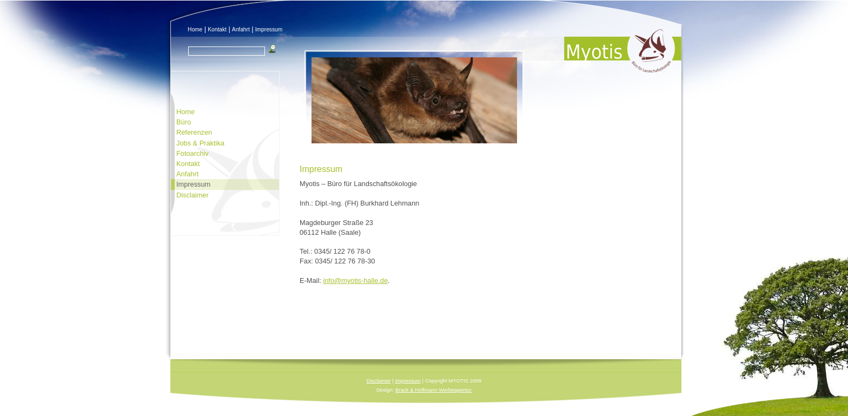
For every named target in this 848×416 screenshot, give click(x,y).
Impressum (269, 29)
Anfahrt (241, 29)
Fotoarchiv (192, 153)
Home (195, 29)
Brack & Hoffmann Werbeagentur (433, 390)
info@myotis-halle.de (355, 280)
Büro (183, 122)
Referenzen (194, 132)
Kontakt (217, 29)
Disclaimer (192, 195)
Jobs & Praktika (200, 143)
